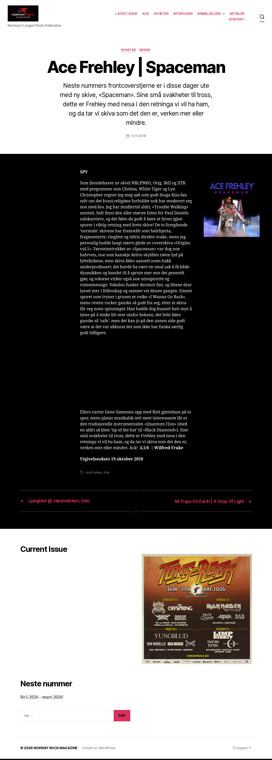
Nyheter (128, 51)
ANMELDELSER (209, 14)
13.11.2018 (138, 137)
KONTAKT (236, 20)
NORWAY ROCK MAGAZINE (56, 749)
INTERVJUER (182, 14)
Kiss (107, 474)
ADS (145, 14)
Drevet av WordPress (99, 749)
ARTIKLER (236, 14)
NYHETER (161, 14)
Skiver (145, 51)
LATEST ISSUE (126, 14)
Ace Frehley (94, 474)
